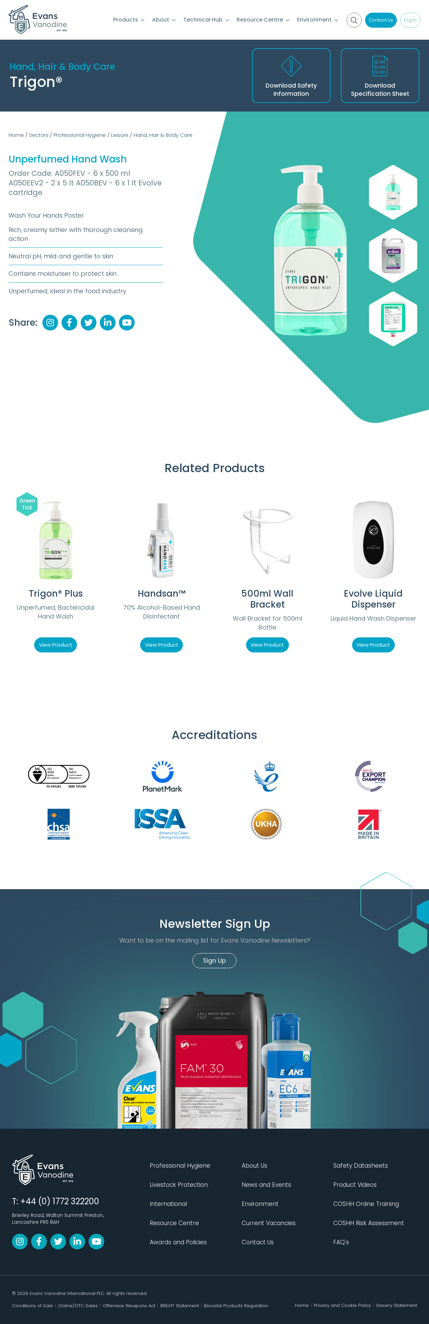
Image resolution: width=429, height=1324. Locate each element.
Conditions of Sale (32, 1305)
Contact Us (381, 20)
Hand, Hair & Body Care (163, 135)
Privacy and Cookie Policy (342, 1305)
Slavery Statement (396, 1305)
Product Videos (355, 1185)
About (164, 20)
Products (129, 20)
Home (16, 135)
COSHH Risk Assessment (368, 1223)
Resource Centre (263, 20)
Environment (317, 20)
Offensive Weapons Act (129, 1305)
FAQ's (341, 1242)
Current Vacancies (269, 1223)
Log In (410, 20)
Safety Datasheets (360, 1165)
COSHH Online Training (366, 1204)
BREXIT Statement (179, 1305)
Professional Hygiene (80, 135)
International (168, 1204)
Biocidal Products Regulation (236, 1305)
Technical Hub (206, 20)
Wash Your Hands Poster (46, 215)
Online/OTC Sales (78, 1305)
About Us (254, 1165)
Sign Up (214, 960)
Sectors (39, 135)
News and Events (266, 1185)
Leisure (120, 135)
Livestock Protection (179, 1185)
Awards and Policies (178, 1242)
